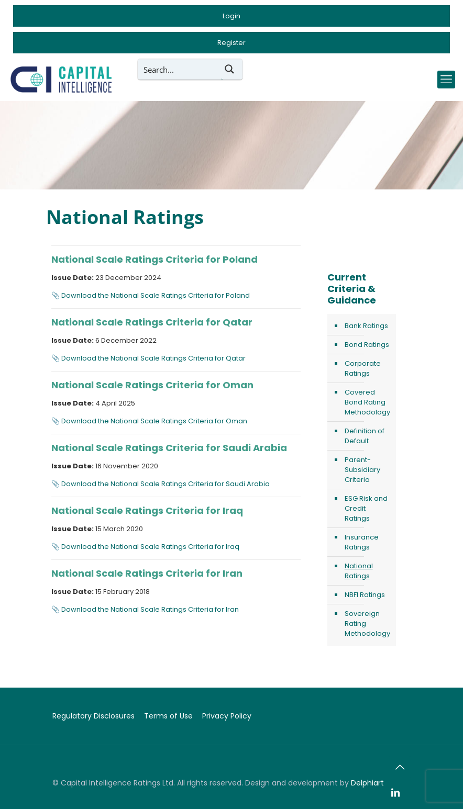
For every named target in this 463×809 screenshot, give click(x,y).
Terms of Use (168, 716)
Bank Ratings (366, 326)
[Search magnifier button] (232, 69)
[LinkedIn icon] (395, 793)
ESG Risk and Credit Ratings (366, 508)
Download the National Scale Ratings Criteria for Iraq (150, 547)
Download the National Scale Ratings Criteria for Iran (150, 609)
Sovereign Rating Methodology (367, 623)
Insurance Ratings (362, 542)
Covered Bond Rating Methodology (367, 402)
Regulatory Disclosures (93, 716)
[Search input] (180, 69)
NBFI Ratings (365, 595)
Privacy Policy (226, 716)
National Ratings (359, 571)
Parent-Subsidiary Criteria (362, 470)
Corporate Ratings (363, 368)
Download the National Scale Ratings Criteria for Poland (155, 295)
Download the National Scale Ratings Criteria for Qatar (153, 358)
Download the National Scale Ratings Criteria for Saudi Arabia (165, 484)
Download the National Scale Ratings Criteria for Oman (154, 421)
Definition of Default (364, 436)
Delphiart (367, 783)
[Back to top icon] (400, 767)
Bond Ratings (367, 345)
